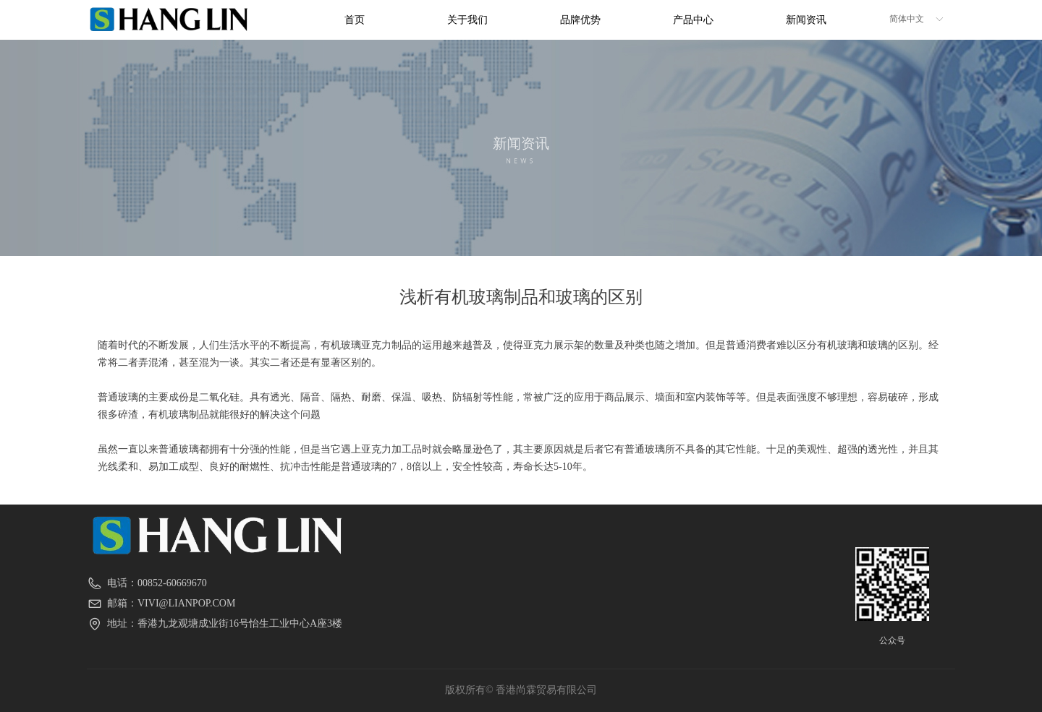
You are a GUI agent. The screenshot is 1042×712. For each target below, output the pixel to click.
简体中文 (906, 19)
